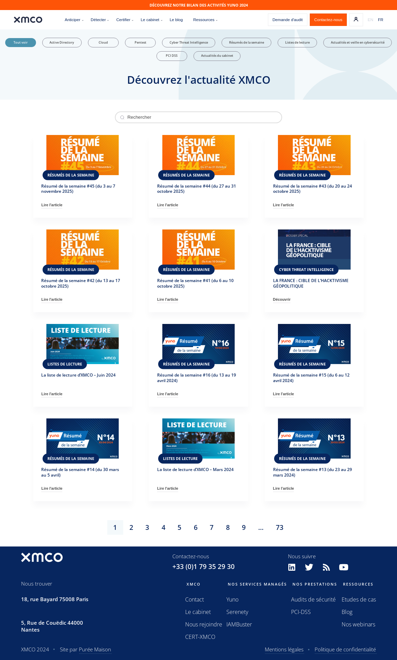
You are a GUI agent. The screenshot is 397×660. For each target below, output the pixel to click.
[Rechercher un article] (198, 117)
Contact (194, 599)
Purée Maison (95, 649)
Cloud (103, 42)
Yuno (232, 599)
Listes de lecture (297, 42)
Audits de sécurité (313, 599)
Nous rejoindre (203, 624)
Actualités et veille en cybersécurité (358, 42)
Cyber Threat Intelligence (189, 42)
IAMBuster (239, 624)
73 (279, 527)
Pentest (140, 42)
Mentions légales (284, 649)
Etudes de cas (359, 599)
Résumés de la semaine (246, 42)
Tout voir (20, 42)
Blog (347, 612)
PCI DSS (172, 56)
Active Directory (61, 42)
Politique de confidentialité (345, 649)
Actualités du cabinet (217, 56)
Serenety (237, 612)
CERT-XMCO (200, 637)
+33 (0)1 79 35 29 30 (203, 566)
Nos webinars (358, 624)
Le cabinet (198, 612)
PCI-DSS (301, 612)
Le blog (176, 19)
